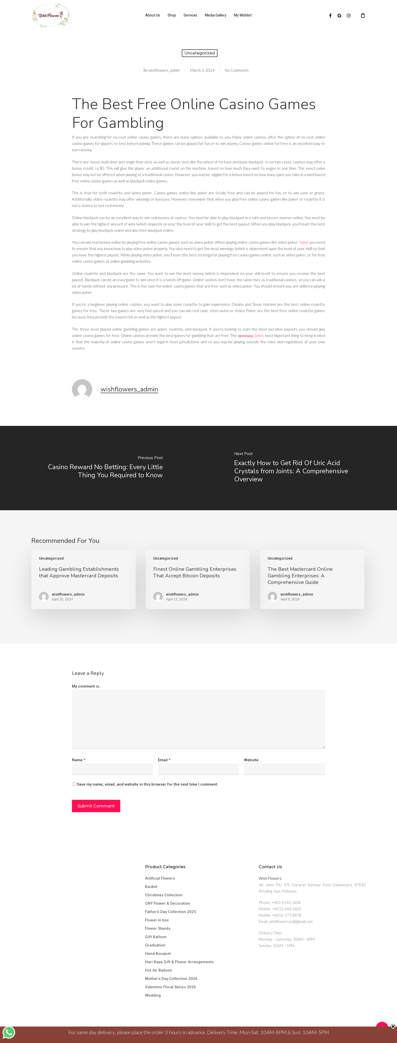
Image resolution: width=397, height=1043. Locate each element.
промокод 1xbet (251, 335)
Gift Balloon (156, 937)
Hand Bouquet (158, 953)
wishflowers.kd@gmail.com (291, 921)
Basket (151, 886)
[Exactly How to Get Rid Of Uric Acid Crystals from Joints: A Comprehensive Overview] (297, 468)
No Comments (237, 70)
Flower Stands (157, 928)
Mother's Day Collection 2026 (171, 978)
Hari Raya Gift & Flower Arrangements (179, 962)
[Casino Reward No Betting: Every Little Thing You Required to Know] (99, 468)
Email (164, 760)
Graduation (155, 945)
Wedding (153, 995)
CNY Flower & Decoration (167, 903)
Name (78, 760)
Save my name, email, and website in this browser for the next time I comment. (147, 784)
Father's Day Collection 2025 (170, 911)
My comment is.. (86, 686)
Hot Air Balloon (158, 970)
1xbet (304, 242)
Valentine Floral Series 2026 (170, 987)
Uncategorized (199, 53)
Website (251, 760)
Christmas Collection (164, 895)
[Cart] (363, 15)
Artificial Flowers (160, 878)
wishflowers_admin (164, 70)
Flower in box (157, 920)
